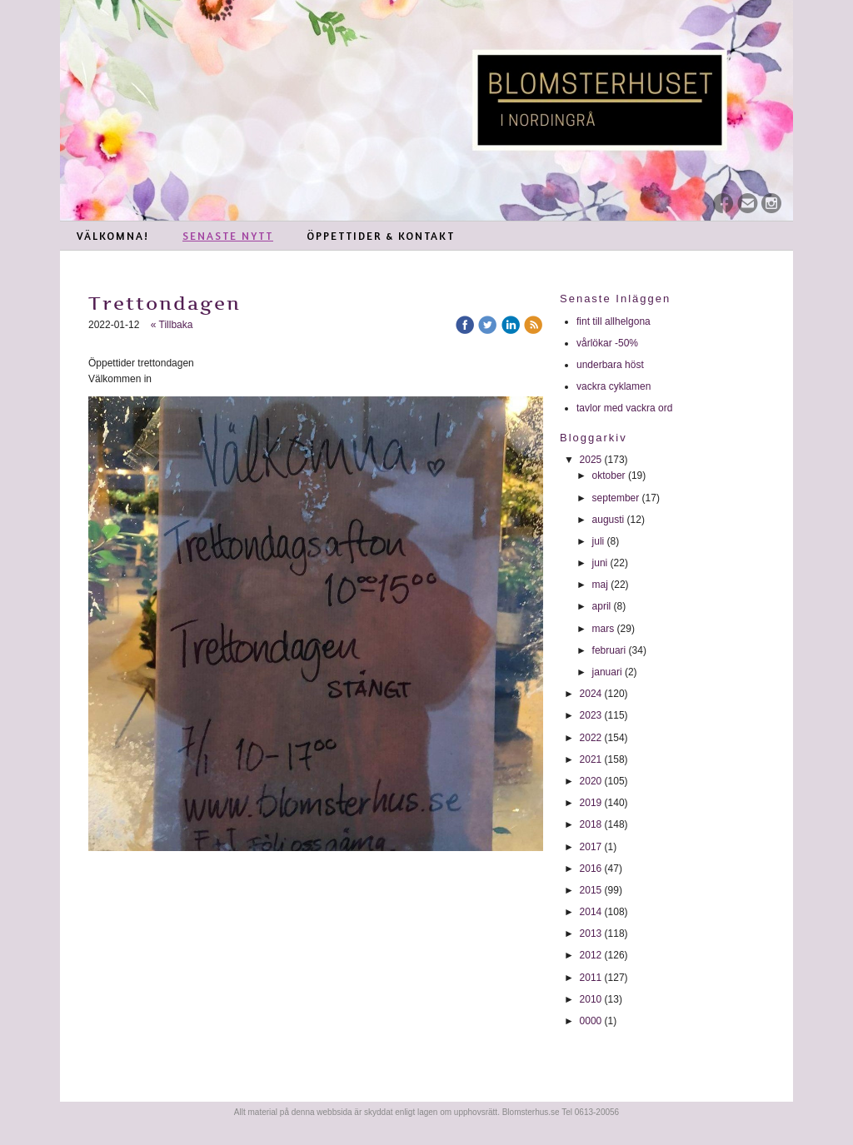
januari (607, 672)
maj (600, 584)
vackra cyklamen (615, 386)
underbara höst (611, 365)
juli (598, 541)
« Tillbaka (172, 325)
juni (600, 563)
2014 (591, 912)
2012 (591, 955)
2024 (591, 693)
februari (609, 650)
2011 (591, 977)
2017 (591, 847)
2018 (591, 824)
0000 (591, 1021)
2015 (591, 890)
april (601, 606)
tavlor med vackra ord (626, 408)
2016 (591, 868)
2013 (591, 933)
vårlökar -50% (607, 343)
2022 (591, 738)
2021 (591, 759)
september (616, 498)
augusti (608, 519)
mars (603, 629)
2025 (591, 459)
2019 (591, 803)
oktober (609, 475)
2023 (591, 715)
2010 (591, 999)
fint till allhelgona (614, 321)
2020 (591, 781)
